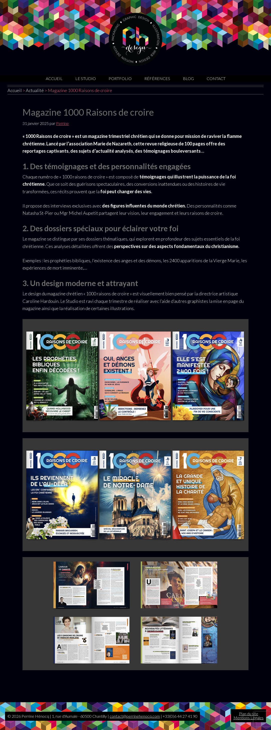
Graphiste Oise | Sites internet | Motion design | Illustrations (135, 39)
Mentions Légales (248, 717)
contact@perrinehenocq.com (135, 716)
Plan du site (248, 713)
